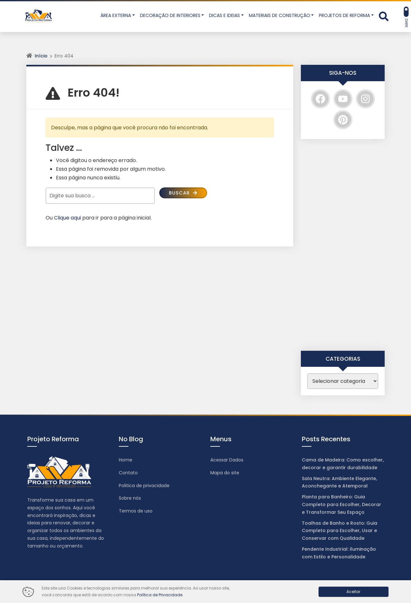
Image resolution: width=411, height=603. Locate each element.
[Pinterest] (343, 120)
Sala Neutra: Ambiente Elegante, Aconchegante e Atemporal (339, 482)
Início (41, 56)
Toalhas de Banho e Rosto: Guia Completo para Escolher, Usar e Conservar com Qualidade (339, 531)
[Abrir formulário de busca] (384, 16)
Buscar (184, 193)
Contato (128, 472)
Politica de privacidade (144, 485)
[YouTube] (343, 99)
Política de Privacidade (159, 595)
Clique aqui (67, 217)
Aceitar (353, 591)
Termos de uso (136, 511)
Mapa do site (224, 472)
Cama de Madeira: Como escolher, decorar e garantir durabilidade (343, 464)
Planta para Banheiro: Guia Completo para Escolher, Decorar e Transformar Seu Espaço (341, 504)
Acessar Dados (226, 460)
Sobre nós (130, 498)
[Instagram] (365, 99)
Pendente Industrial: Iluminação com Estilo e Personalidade (339, 553)
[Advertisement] (343, 245)
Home (125, 460)
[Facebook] (320, 99)
